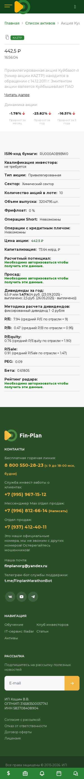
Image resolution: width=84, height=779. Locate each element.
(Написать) (58, 511)
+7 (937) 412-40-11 (25, 527)
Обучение (13, 624)
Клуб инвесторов (53, 624)
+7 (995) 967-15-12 (25, 494)
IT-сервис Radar (19, 631)
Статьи (43, 631)
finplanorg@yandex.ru (25, 566)
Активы (11, 638)
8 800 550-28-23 (23, 465)
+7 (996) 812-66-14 (25, 510)
